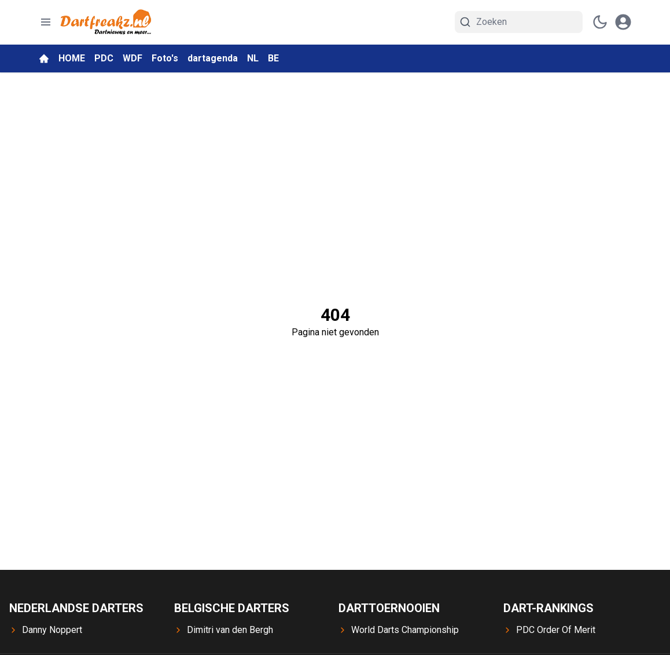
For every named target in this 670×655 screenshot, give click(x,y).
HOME (71, 58)
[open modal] (623, 22)
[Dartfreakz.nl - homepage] (106, 22)
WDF (132, 58)
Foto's (165, 58)
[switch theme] (600, 22)
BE (273, 58)
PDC (103, 58)
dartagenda (212, 58)
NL (253, 58)
